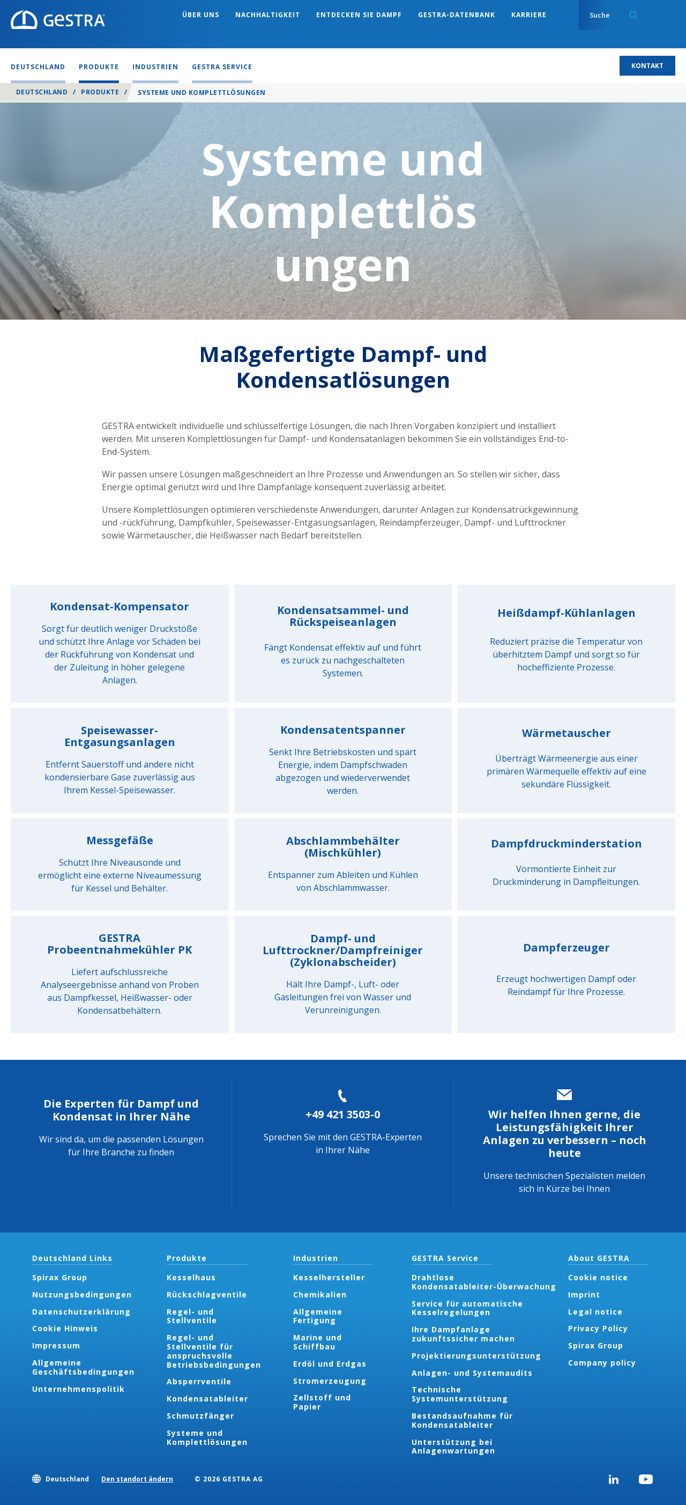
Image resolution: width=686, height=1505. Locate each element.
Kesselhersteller (329, 1277)
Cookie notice (598, 1277)
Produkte (100, 92)
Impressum (56, 1345)
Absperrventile (199, 1381)
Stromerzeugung (330, 1381)
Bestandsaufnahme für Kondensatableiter (462, 1420)
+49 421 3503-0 (342, 1114)
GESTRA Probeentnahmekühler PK (119, 944)
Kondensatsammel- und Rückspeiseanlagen (343, 616)
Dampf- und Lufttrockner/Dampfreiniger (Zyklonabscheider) (343, 950)
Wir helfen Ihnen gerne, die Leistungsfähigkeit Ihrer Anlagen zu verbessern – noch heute (564, 1133)
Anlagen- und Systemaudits (472, 1373)
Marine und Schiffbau (317, 1342)
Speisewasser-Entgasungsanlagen (119, 736)
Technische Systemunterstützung (460, 1394)
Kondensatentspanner (343, 729)
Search (633, 15)
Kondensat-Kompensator (119, 606)
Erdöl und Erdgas (330, 1364)
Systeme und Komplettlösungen (207, 1437)
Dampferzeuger (566, 947)
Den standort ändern (137, 1479)
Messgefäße (119, 840)
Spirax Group (59, 1277)
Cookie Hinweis (65, 1328)
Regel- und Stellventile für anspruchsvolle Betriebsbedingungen (214, 1350)
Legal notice (595, 1312)
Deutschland (42, 92)
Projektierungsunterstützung (476, 1356)
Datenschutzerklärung (81, 1312)
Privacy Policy (598, 1328)
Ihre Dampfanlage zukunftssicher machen (463, 1334)
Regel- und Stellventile (192, 1316)
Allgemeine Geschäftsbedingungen (83, 1367)
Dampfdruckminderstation (566, 843)
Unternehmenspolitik (78, 1389)
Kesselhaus (191, 1277)
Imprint (584, 1294)
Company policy (602, 1363)
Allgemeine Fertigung (317, 1316)
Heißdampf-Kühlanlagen (566, 613)
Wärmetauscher (566, 733)
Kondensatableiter (207, 1398)
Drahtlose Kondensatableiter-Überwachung (485, 1282)
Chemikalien (320, 1294)
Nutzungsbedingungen (82, 1294)
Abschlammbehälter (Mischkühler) (343, 846)
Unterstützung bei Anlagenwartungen (453, 1446)
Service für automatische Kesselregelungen (467, 1308)
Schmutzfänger (200, 1416)
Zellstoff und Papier (322, 1402)
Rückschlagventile (207, 1294)
